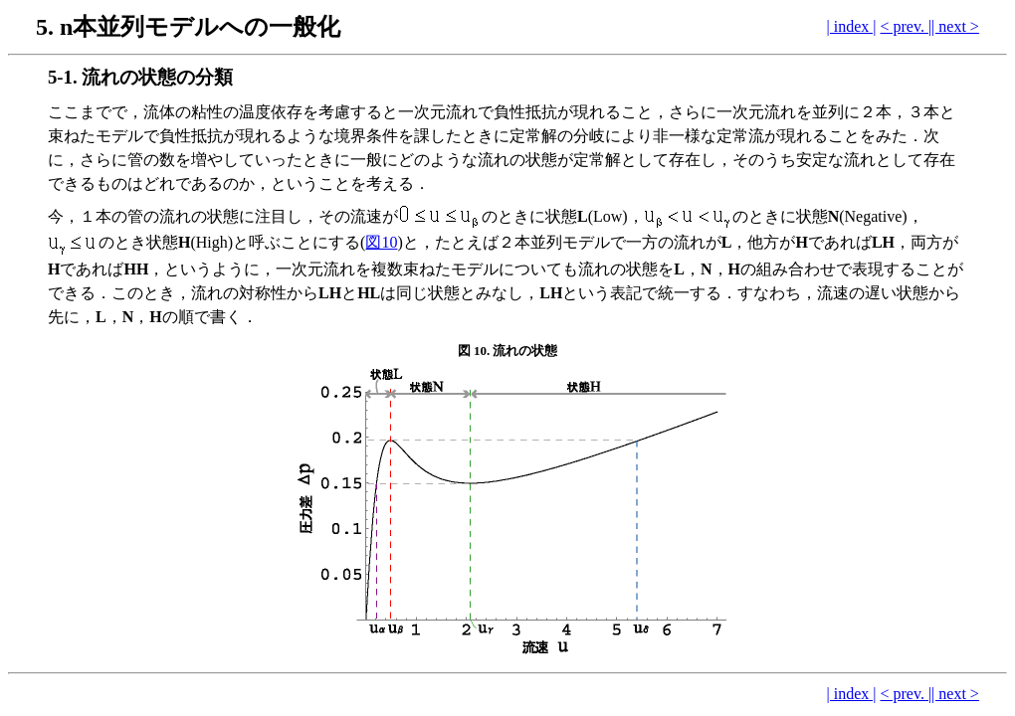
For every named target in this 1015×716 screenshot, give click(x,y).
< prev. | (905, 26)
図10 (381, 242)
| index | (852, 26)
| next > (955, 26)
